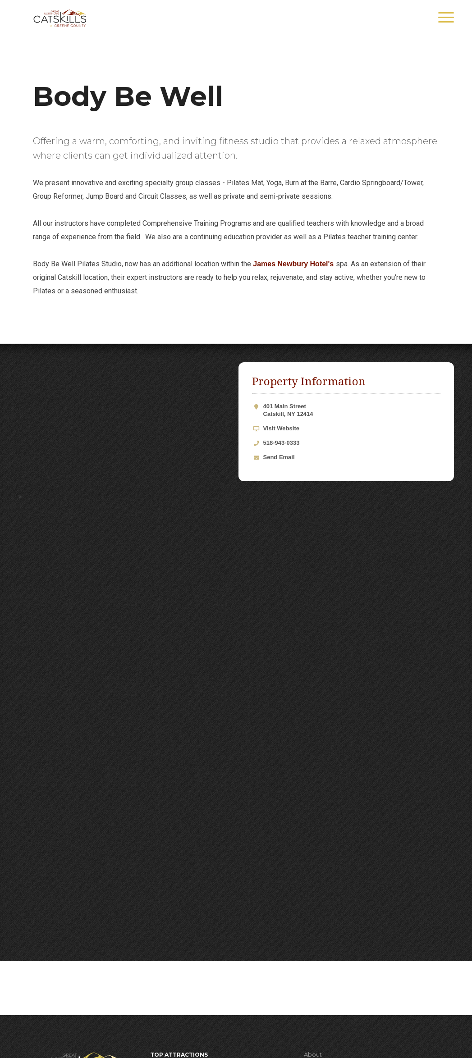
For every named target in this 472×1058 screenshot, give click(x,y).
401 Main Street (352, 410)
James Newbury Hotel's (294, 264)
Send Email (279, 457)
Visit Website (281, 428)
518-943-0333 (281, 442)
